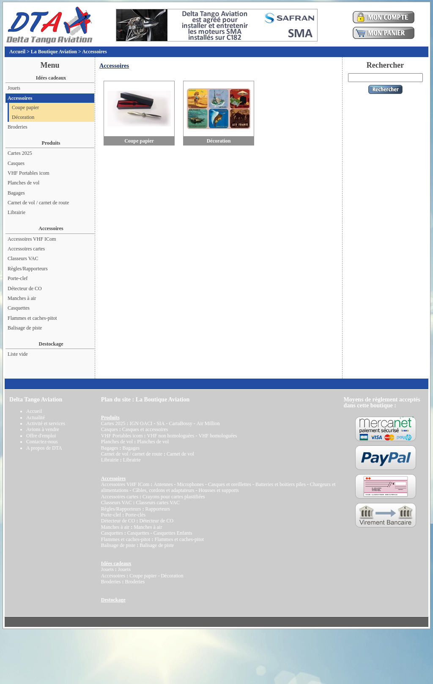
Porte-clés (135, 515)
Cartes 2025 (20, 153)
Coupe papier (25, 107)
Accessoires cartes (26, 249)
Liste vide (18, 354)
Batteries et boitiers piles (280, 484)
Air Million (208, 423)
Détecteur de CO (25, 288)
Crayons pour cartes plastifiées (174, 497)
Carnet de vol (180, 454)
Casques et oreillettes (229, 484)
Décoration (23, 117)
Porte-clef (17, 278)
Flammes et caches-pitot (32, 318)
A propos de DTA (44, 448)
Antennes (163, 484)
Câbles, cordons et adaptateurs (163, 490)
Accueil (17, 52)
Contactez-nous (42, 442)
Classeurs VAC (23, 258)
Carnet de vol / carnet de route (38, 203)
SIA (160, 423)
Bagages (16, 193)
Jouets (14, 88)
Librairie (16, 212)
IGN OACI (140, 423)
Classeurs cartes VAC (158, 502)
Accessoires (94, 52)
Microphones (190, 484)
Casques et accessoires (145, 429)
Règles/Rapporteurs (28, 269)
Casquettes (19, 308)
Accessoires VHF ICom (32, 239)
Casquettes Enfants (172, 533)
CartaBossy (180, 423)
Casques (16, 163)
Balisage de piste (25, 328)
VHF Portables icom (28, 173)
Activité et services (45, 423)
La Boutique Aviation (54, 52)
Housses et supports (218, 490)
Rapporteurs (157, 509)
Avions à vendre (42, 429)
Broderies (17, 127)
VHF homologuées (217, 436)
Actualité (35, 417)
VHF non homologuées (170, 436)
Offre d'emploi (41, 436)
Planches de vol (23, 183)
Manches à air (22, 298)
